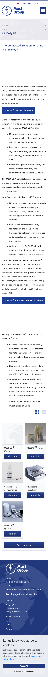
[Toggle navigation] (43, 10)
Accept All (24, 666)
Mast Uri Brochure (18, 110)
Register (43, 3)
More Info (13, 456)
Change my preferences (24, 672)
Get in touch (27, 3)
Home (5, 25)
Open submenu (24, 545)
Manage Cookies (24, 635)
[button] (20, 3)
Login (36, 3)
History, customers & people (16, 612)
